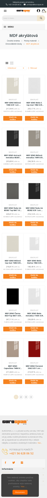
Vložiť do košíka (13, 118)
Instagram (22, 462)
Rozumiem (20, 492)
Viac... (40, 443)
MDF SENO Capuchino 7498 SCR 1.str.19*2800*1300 (13, 367)
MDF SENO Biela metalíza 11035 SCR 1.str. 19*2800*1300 (34, 314)
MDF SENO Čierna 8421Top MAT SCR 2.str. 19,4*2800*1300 (12, 314)
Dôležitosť (16, 68)
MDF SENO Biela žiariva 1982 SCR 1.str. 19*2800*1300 (34, 262)
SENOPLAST (13, 99)
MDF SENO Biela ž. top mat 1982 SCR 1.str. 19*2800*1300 (34, 104)
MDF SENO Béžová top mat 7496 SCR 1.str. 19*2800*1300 (12, 262)
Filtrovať (33, 68)
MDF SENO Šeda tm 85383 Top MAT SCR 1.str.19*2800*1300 (12, 209)
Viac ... (24, 487)
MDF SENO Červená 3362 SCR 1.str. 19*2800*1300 (34, 367)
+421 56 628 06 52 (14, 4)
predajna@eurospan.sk (35, 4)
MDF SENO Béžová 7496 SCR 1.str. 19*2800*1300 (13, 104)
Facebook (5, 462)
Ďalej (31, 397)
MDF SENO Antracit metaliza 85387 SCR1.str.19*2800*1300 (12, 156)
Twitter (13, 462)
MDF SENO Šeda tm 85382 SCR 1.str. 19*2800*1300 (34, 209)
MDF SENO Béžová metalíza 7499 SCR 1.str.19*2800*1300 (34, 156)
